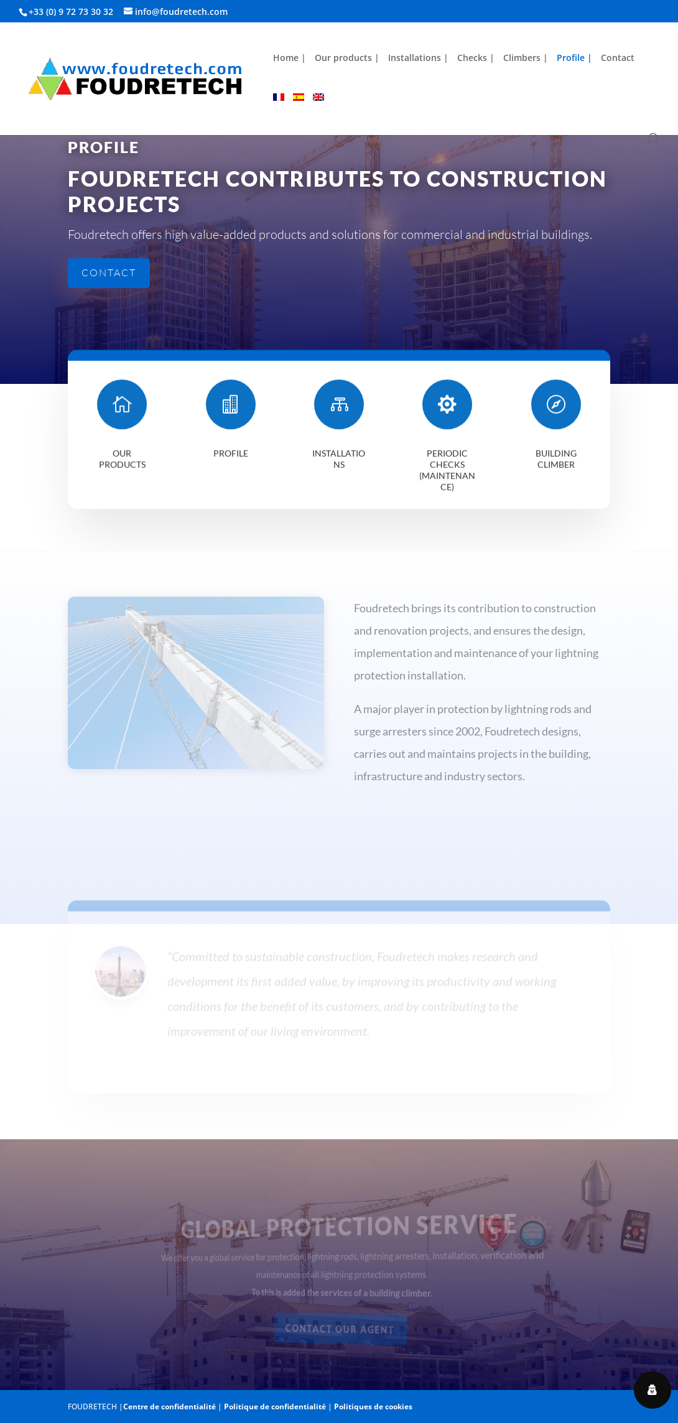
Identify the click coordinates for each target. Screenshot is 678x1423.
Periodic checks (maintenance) (447, 475)
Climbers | (525, 58)
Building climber (556, 464)
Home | (289, 58)
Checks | (476, 58)
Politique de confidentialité (275, 1406)
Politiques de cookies (373, 1406)
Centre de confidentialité (169, 1406)
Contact (617, 58)
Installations (338, 464)
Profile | (574, 58)
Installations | (418, 58)
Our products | (347, 58)
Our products (122, 464)
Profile (230, 458)
